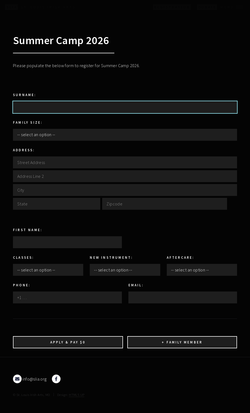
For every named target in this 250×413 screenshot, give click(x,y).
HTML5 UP (76, 394)
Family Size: (27, 122)
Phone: (21, 285)
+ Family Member (182, 342)
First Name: (27, 230)
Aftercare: (180, 257)
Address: (24, 150)
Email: (136, 285)
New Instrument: (111, 257)
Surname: (24, 95)
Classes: (23, 257)
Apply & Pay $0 (68, 342)
